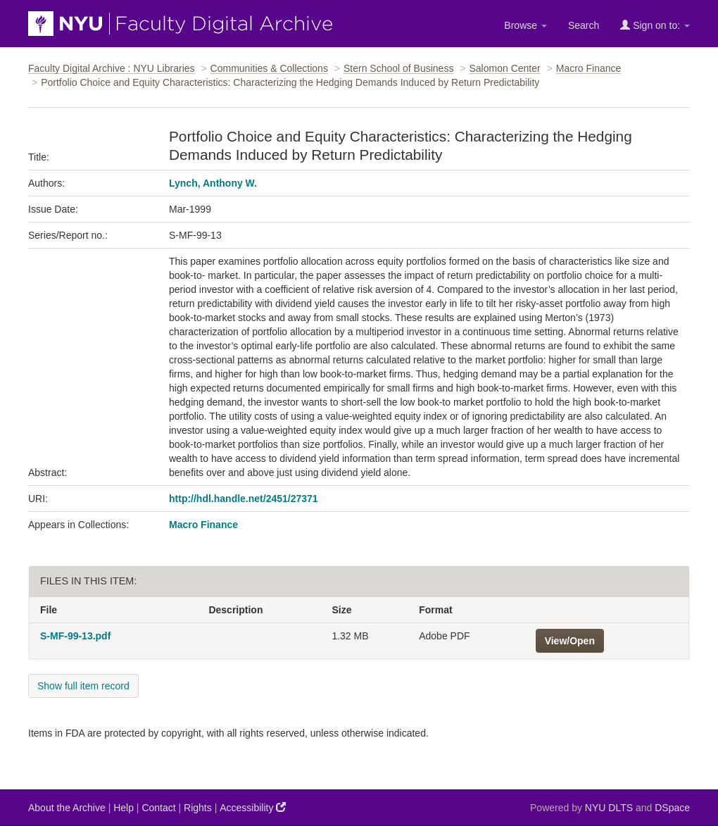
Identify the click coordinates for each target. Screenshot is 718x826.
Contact (158, 807)
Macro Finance (589, 68)
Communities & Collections (269, 68)
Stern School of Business (398, 68)
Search (583, 25)
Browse (525, 25)
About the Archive (67, 807)
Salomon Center (504, 68)
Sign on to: (655, 25)
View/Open (570, 640)
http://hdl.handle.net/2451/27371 (243, 498)
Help (123, 807)
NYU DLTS (609, 807)
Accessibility (253, 807)
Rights (198, 807)
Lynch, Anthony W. (213, 183)
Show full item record (83, 686)
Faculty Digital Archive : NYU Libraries (111, 68)
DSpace (672, 807)
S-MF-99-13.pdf (75, 636)
